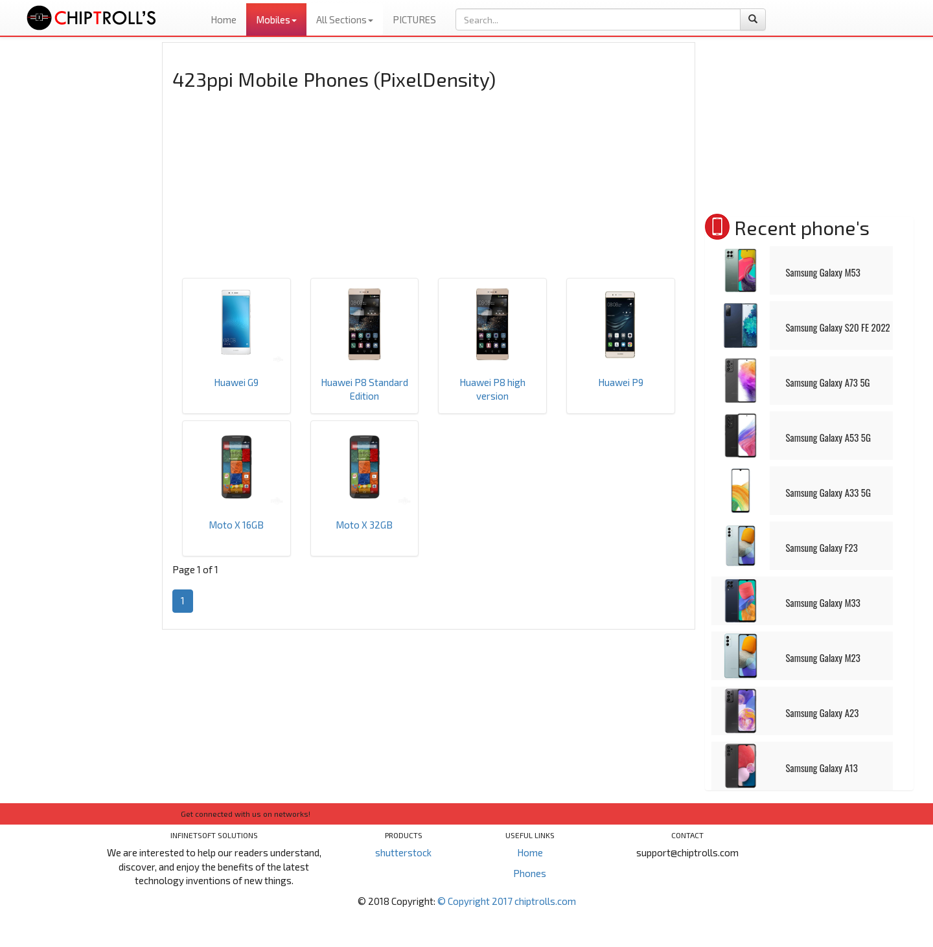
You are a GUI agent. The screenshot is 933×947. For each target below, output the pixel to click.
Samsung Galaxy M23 (823, 657)
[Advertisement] (85, 236)
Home (223, 19)
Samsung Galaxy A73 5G (828, 382)
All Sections (344, 19)
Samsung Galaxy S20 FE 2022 (838, 327)
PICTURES (414, 19)
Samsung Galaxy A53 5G (828, 437)
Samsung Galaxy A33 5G (828, 492)
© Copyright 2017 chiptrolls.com (506, 901)
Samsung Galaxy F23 (822, 547)
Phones (529, 873)
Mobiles (276, 19)
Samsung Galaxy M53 (823, 272)
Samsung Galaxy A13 (822, 767)
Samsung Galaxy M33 (823, 602)
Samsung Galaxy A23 (822, 712)
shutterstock (403, 852)
